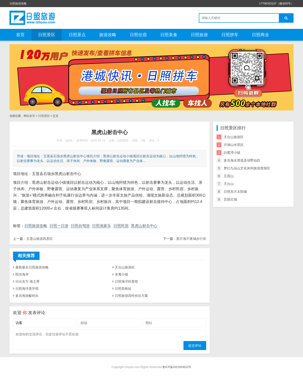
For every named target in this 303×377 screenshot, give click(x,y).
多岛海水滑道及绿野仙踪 (242, 160)
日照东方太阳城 (235, 191)
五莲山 (229, 176)
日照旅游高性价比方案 (131, 296)
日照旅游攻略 (35, 226)
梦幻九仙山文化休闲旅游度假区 (247, 168)
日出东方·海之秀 (27, 281)
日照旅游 (199, 34)
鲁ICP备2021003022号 (177, 367)
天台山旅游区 (125, 267)
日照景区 (46, 34)
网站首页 (29, 116)
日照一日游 (58, 226)
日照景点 (77, 34)
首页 (20, 34)
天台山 (229, 184)
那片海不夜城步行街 (191, 239)
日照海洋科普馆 (126, 281)
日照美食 (168, 34)
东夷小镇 (121, 274)
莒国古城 (230, 199)
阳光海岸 (22, 274)
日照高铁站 (123, 288)
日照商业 (260, 34)
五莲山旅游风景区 (39, 239)
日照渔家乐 (101, 226)
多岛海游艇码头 (27, 296)
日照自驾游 (80, 226)
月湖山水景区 (234, 145)
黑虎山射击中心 (144, 226)
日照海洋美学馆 (27, 288)
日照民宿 (121, 226)
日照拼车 (229, 34)
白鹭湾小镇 (232, 152)
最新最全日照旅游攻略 (32, 267)
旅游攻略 (107, 34)
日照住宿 (138, 34)
